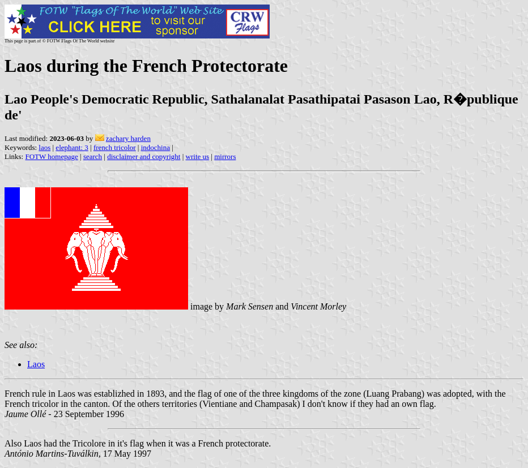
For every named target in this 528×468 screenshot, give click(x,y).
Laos (36, 364)
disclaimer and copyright (143, 156)
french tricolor (114, 147)
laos (44, 147)
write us (198, 156)
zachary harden (128, 138)
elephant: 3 (72, 147)
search (92, 156)
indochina (155, 147)
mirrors (225, 156)
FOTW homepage (51, 156)
